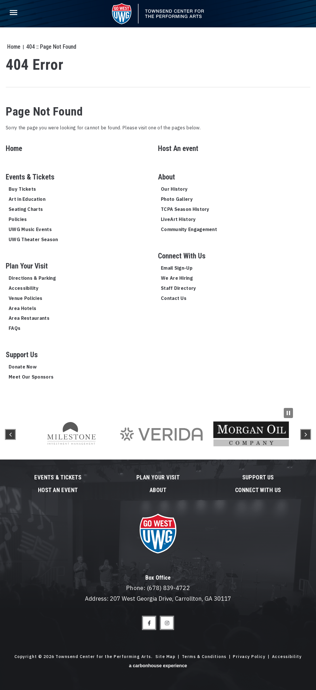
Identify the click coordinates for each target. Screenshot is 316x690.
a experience (158, 665)
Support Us (22, 355)
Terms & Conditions (204, 656)
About (166, 177)
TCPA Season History (185, 209)
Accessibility (24, 288)
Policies (18, 219)
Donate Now (23, 367)
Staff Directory (178, 288)
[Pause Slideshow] (288, 413)
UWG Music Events (30, 229)
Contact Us (173, 298)
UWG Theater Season (33, 239)
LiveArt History (178, 219)
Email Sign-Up (177, 268)
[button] (10, 434)
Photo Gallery (177, 199)
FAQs (14, 328)
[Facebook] (149, 623)
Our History (174, 189)
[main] (158, 204)
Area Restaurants (29, 318)
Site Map (165, 656)
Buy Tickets (22, 189)
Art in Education (27, 199)
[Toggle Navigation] (13, 14)
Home (12, 46)
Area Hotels (22, 308)
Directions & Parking (32, 278)
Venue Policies (25, 298)
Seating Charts (26, 209)
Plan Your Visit (27, 266)
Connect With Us (181, 256)
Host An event (178, 148)
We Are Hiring (177, 278)
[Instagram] (167, 623)
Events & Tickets (30, 177)
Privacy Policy (249, 656)
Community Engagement (189, 229)
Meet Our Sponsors (31, 377)
